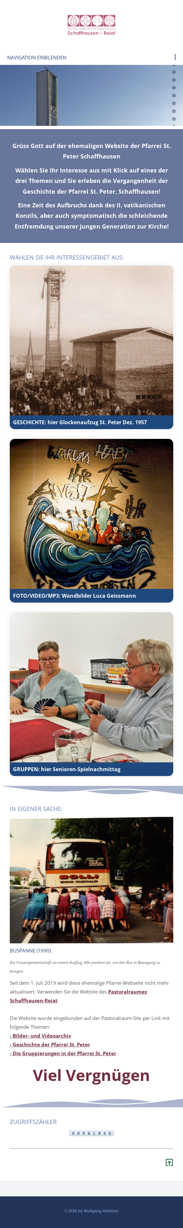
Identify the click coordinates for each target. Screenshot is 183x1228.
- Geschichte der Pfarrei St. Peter (50, 1044)
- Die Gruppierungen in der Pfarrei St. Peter (63, 1053)
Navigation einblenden (36, 57)
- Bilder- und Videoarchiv (40, 1035)
